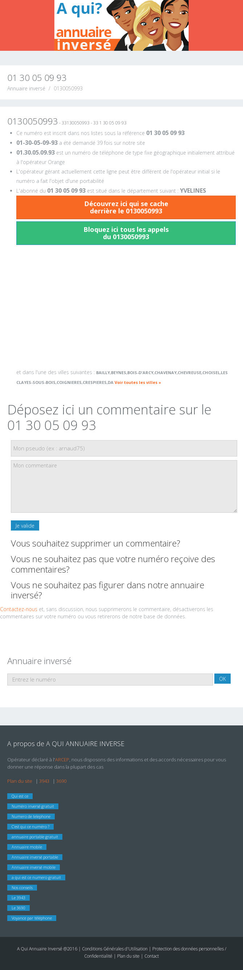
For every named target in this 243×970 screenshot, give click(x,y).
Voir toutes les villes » (138, 382)
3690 (61, 781)
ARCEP (62, 759)
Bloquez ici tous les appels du (126, 233)
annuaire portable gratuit (35, 836)
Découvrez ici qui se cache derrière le (126, 207)
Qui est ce (20, 796)
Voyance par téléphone (32, 918)
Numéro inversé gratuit (33, 806)
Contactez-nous (18, 609)
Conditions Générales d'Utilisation (115, 949)
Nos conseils (22, 887)
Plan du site (19, 781)
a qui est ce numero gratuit (36, 877)
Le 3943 (18, 897)
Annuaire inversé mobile (33, 867)
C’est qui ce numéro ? (30, 826)
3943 (44, 781)
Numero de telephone (31, 816)
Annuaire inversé (26, 88)
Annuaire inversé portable (35, 857)
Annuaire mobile (27, 847)
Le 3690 (18, 907)
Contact (151, 956)
